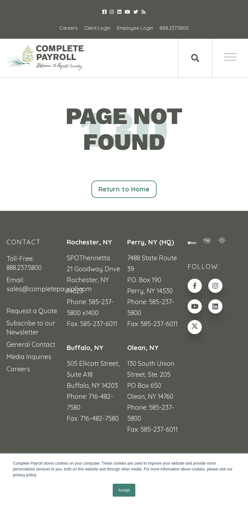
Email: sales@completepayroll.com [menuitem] (33, 284)
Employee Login (135, 28)
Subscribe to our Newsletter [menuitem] (30, 327)
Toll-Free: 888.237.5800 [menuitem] (24, 263)
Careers (68, 28)
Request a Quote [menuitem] (31, 311)
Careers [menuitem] (18, 369)
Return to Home (124, 189)
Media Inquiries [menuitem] (28, 357)
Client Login (97, 28)
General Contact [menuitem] (30, 344)
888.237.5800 (174, 28)
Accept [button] (124, 490)
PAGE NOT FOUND (124, 128)
